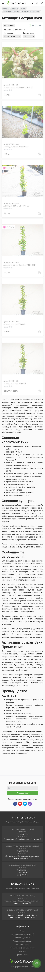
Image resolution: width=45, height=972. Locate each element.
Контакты (22, 951)
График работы (22, 955)
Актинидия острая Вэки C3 (14, 324)
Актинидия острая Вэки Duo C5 (16, 206)
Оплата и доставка (22, 938)
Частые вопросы (22, 944)
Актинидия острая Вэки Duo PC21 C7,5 (19, 265)
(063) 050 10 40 (22, 851)
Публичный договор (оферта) (22, 934)
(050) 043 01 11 (22, 870)
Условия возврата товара (22, 941)
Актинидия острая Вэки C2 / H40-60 (18, 87)
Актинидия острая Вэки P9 (14, 383)
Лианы (22, 9)
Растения (14, 9)
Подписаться (22, 793)
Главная (5, 9)
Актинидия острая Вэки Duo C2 (16, 147)
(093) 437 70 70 (22, 834)
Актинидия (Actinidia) (11, 11)
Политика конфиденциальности (22, 948)
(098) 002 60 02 (22, 872)
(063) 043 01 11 (22, 875)
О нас (22, 931)
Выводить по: (28, 33)
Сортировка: (8, 33)
